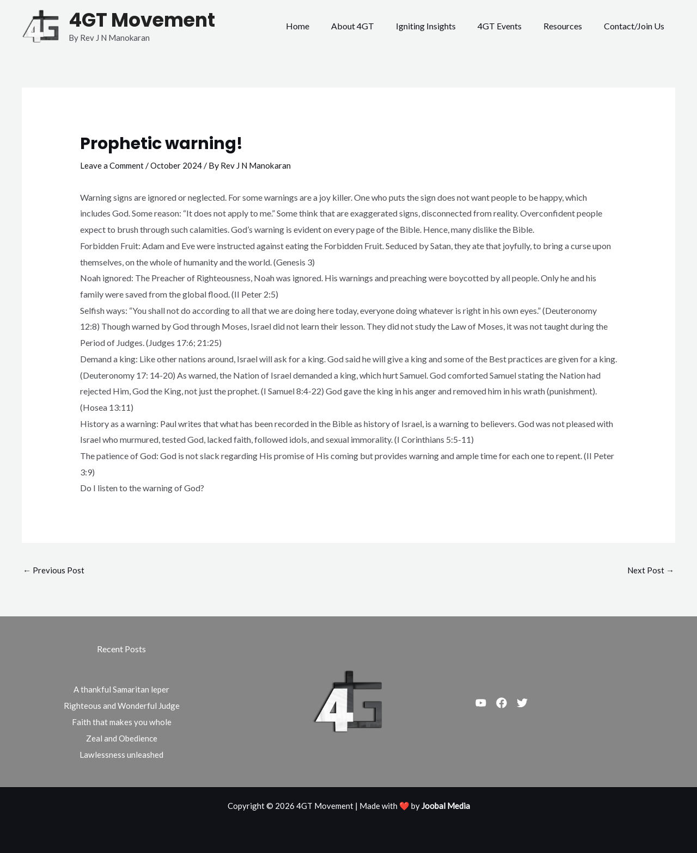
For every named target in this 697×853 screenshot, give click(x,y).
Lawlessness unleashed (122, 755)
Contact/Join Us (636, 26)
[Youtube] (480, 703)
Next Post (650, 570)
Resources (569, 26)
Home (321, 26)
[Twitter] (535, 703)
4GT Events (510, 26)
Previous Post (54, 570)
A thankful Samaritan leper (121, 690)
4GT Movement (142, 20)
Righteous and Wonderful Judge (121, 706)
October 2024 (180, 165)
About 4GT (372, 26)
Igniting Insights (441, 26)
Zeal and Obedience (121, 738)
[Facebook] (508, 703)
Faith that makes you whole (121, 722)
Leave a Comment (113, 165)
